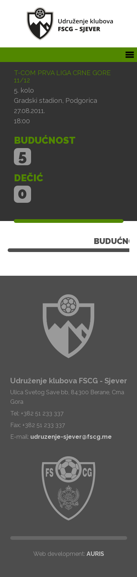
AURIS (95, 553)
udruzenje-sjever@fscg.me (71, 436)
